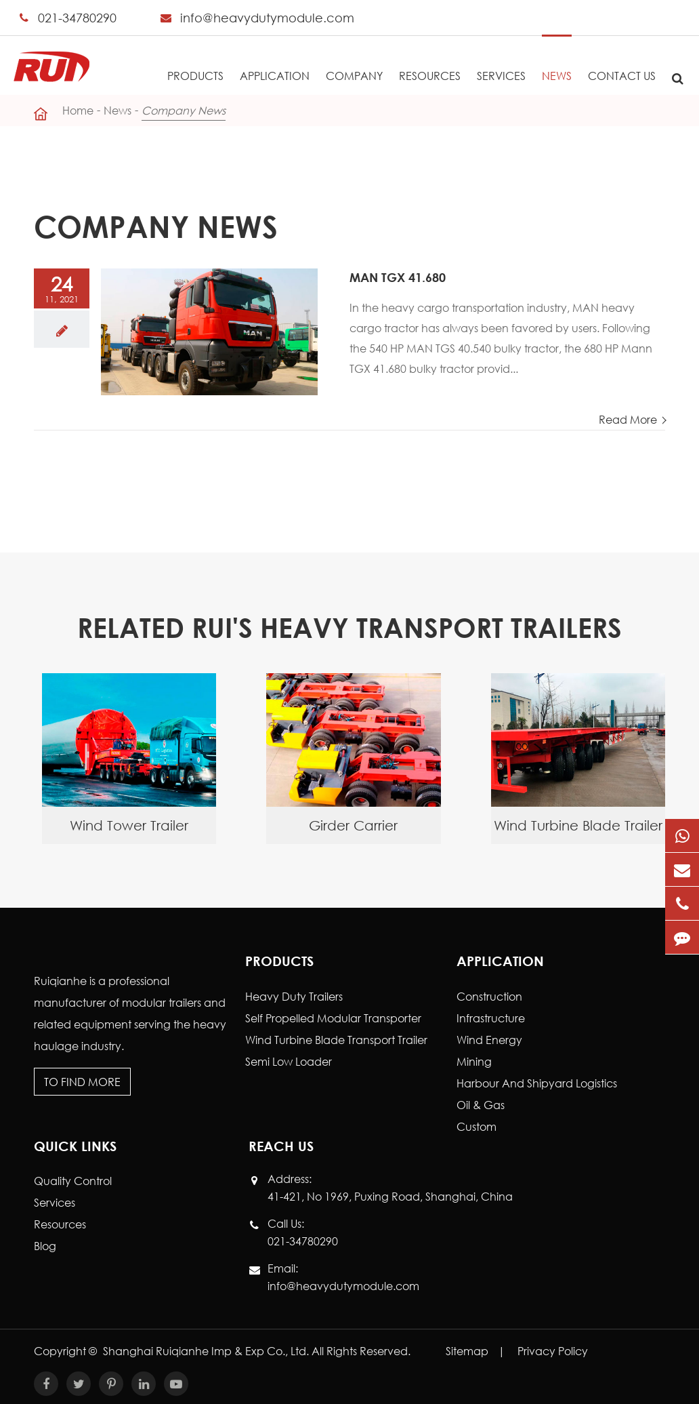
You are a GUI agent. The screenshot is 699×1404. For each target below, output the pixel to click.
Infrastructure (491, 1018)
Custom (476, 1126)
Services (501, 59)
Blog (45, 1246)
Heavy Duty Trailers (294, 996)
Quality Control (73, 1181)
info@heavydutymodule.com (267, 17)
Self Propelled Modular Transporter (333, 1018)
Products (195, 59)
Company (354, 59)
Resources (430, 59)
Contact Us (622, 59)
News (557, 59)
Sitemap (467, 1351)
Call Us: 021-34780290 (303, 1231)
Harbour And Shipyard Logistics (537, 1083)
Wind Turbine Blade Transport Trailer (336, 1039)
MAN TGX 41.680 (398, 277)
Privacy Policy (552, 1351)
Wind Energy (489, 1039)
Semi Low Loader (288, 1061)
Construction (489, 996)
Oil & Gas (481, 1105)
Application (275, 59)
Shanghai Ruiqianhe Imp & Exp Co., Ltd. (207, 1351)
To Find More (82, 1082)
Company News (184, 110)
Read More (629, 419)
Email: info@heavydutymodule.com (343, 1276)
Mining (474, 1061)
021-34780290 (77, 17)
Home (77, 110)
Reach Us (281, 1146)
